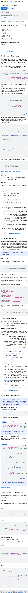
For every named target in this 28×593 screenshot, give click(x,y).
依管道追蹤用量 (15, 390)
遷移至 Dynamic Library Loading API (13, 171)
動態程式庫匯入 (9, 46)
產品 (5, 21)
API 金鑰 (11, 177)
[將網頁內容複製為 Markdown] (23, 25)
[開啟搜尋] (23, 1)
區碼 (13, 207)
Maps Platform (13, 1)
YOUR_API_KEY (9, 74)
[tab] (4, 421)
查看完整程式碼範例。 (6, 487)
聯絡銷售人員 (12, 8)
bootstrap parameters (15, 78)
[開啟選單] (2, 1)
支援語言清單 (13, 205)
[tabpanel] (14, 429)
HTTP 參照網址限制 (16, 223)
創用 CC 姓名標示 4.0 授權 (21, 591)
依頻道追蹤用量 (16, 233)
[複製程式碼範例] (26, 71)
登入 (25, 1)
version (25, 77)
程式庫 (11, 195)
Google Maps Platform (12, 21)
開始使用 (4, 8)
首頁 (2, 21)
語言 (14, 202)
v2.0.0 (7, 399)
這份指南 (12, 431)
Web (2, 5)
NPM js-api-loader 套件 (11, 51)
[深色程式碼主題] (24, 71)
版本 (20, 185)
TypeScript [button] (4, 421)
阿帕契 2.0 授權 (9, 592)
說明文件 (19, 21)
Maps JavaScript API (11, 5)
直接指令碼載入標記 (10, 49)
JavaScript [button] (11, 421)
